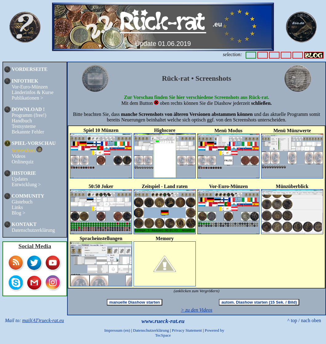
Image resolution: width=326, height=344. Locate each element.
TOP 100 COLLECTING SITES (24, 239)
